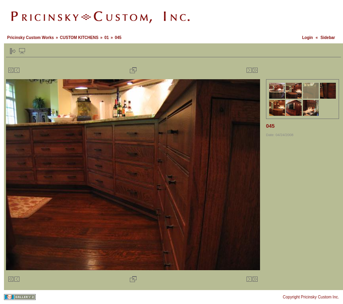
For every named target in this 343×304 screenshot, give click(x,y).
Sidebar (327, 37)
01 (106, 37)
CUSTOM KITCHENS (79, 37)
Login (307, 37)
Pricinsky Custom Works (30, 37)
